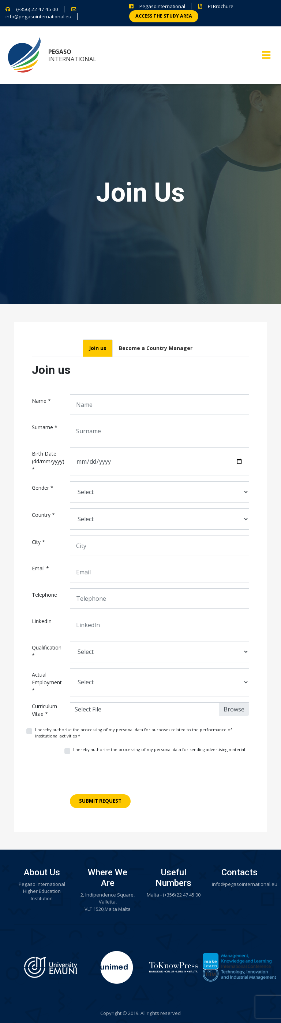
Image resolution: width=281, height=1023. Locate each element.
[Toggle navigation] (266, 55)
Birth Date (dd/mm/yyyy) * (48, 461)
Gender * (42, 487)
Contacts (239, 872)
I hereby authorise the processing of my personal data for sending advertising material (159, 749)
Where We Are (107, 877)
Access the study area (163, 16)
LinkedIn (42, 621)
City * (38, 541)
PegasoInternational (162, 6)
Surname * (44, 427)
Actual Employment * (47, 682)
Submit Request (100, 801)
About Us (42, 872)
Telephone (44, 594)
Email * (40, 568)
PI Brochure (220, 6)
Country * (43, 514)
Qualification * (46, 651)
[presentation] (125, 777)
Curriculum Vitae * (44, 710)
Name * (41, 400)
